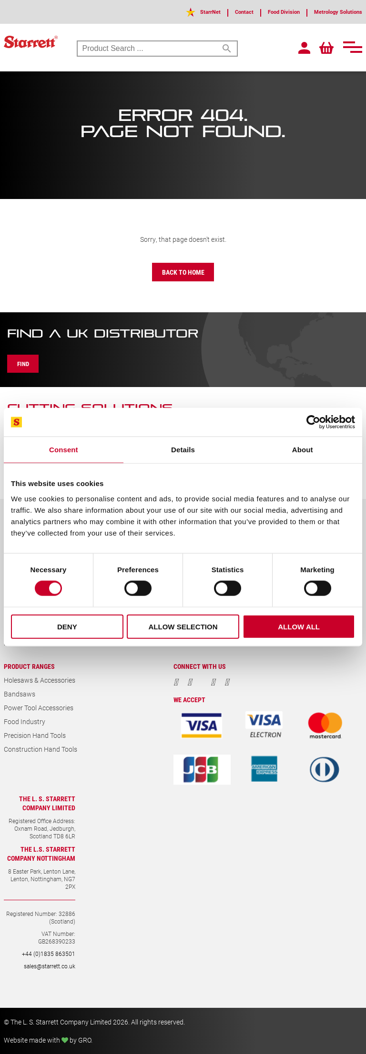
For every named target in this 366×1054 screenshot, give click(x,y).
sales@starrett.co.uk (49, 966)
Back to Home (183, 272)
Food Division (265, 11)
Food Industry (24, 721)
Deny (67, 626)
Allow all (299, 626)
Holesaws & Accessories (39, 680)
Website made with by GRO (47, 1039)
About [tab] (302, 450)
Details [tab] (183, 450)
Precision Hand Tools (35, 735)
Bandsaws (19, 693)
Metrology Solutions (331, 11)
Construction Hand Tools (40, 749)
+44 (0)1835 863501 (48, 953)
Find (27, 363)
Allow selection (182, 626)
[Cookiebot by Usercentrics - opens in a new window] (313, 422)
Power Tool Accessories (38, 707)
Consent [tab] (63, 450)
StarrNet (180, 11)
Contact (219, 11)
